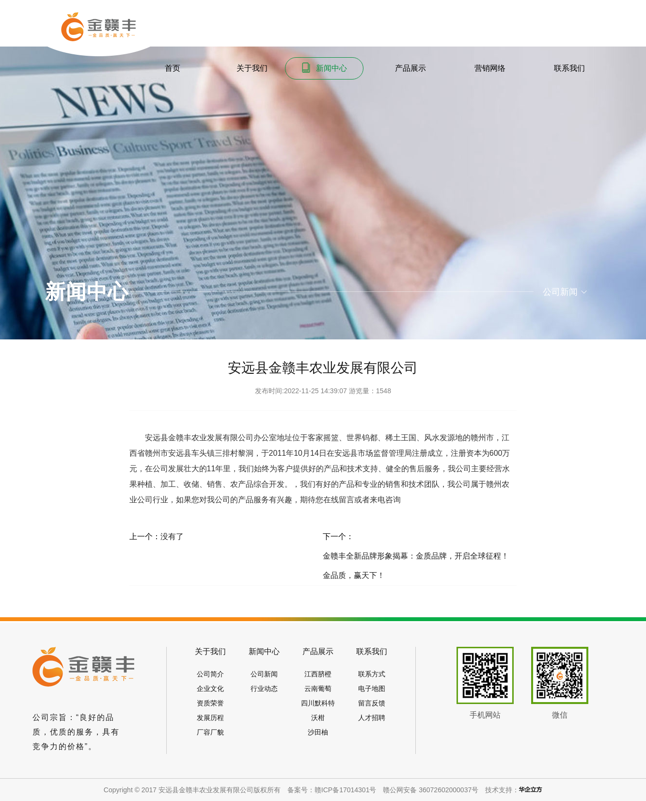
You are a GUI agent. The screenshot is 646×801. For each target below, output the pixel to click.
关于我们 (244, 68)
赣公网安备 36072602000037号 (430, 790)
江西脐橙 (317, 674)
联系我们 (562, 68)
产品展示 (403, 68)
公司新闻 (264, 674)
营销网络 (482, 68)
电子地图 (371, 688)
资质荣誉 (210, 703)
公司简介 (210, 674)
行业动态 (264, 688)
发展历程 (210, 717)
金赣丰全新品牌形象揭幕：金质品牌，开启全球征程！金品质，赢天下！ (416, 565)
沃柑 (318, 717)
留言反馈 (371, 703)
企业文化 (210, 688)
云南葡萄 (317, 688)
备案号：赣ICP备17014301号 (332, 790)
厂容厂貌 (210, 732)
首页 (165, 68)
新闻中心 (324, 68)
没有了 (172, 536)
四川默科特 (318, 703)
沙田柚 (318, 732)
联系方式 (371, 674)
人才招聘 (371, 717)
